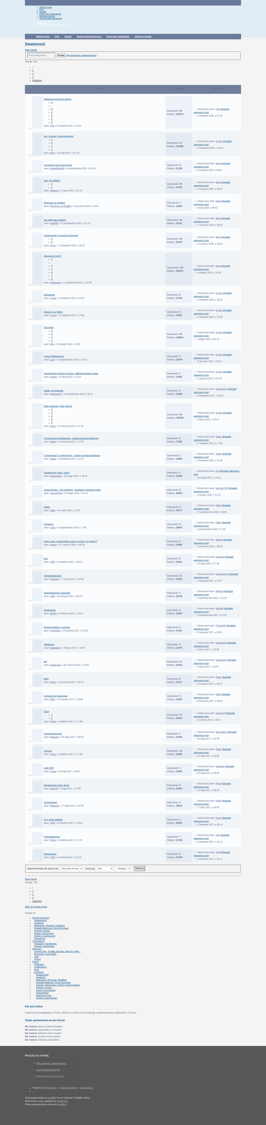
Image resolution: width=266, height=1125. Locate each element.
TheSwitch (55, 630)
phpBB (51, 1098)
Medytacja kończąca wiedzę (57, 99)
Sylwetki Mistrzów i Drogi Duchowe (51, 928)
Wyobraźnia (49, 610)
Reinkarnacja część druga (56, 785)
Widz (52, 699)
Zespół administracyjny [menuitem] (49, 18)
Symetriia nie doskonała (55, 696)
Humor (37, 959)
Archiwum (39, 972)
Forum (35, 962)
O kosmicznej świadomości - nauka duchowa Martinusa (71, 438)
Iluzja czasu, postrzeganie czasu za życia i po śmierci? (70, 541)
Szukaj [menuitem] (41, 12)
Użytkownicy (40, 967)
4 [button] (33, 77)
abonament (49, 295)
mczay (219, 141)
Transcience (38, 941)
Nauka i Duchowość (44, 933)
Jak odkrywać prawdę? (55, 220)
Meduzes (54, 737)
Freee (53, 682)
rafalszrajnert (222, 574)
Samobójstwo (50, 802)
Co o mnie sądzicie (53, 819)
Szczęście (49, 327)
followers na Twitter (53, 312)
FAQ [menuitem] (40, 9)
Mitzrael (220, 591)
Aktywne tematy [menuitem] (45, 16)
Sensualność (50, 854)
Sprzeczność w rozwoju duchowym (61, 235)
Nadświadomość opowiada (57, 593)
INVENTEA (62, 1101)
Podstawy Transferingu (45, 943)
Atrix (52, 344)
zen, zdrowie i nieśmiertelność (58, 136)
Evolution (54, 579)
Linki (36, 956)
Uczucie (48, 751)
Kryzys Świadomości (54, 356)
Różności (36, 949)
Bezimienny (221, 732)
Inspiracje (39, 923)
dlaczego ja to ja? (52, 256)
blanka (53, 544)
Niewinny (54, 190)
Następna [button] (37, 80)
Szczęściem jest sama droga (58, 165)
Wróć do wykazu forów (36, 907)
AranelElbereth (57, 168)
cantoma (220, 557)
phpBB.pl (62, 1104)
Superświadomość (53, 733)
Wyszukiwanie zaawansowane (82, 55)
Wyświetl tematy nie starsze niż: (55, 868)
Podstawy (39, 964)
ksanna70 (220, 713)
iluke (52, 153)
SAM (52, 562)
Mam (46, 679)
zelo (218, 835)
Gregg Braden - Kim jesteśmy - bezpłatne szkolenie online (72, 490)
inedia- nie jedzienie (53, 390)
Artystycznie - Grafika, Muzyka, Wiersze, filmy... (57, 951)
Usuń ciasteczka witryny (48, 1070)
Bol (45, 661)
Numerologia (42, 993)
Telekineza (49, 644)
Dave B (53, 788)
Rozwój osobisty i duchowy (57, 627)
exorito (53, 377)
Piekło (47, 507)
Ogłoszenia (39, 938)
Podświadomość (52, 837)
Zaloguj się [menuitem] (41, 23)
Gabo (52, 510)
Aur (217, 471)
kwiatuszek (55, 282)
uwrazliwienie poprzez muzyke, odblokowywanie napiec (71, 373)
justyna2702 (56, 493)
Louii (52, 359)
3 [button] (33, 74)
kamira (53, 613)
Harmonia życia (43, 995)
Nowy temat (31, 50)
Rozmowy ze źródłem (54, 203)
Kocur (53, 245)
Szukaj (60, 55)
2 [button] (33, 70)
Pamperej (48, 524)
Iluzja (46, 711)
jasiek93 (54, 223)
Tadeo (53, 441)
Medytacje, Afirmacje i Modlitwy (49, 925)
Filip (52, 126)
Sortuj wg (99, 868)
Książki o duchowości (44, 936)
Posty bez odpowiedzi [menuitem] (48, 14)
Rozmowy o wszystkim (45, 954)
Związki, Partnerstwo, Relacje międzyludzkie (58, 985)
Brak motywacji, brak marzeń (58, 406)
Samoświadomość (53, 576)
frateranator (56, 476)
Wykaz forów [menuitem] (44, 7)
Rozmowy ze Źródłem (60, 206)
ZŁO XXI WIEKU (52, 180)
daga (218, 163)
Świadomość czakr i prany (56, 472)
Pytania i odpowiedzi (44, 946)
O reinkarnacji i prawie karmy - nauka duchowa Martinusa (72, 455)
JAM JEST (49, 768)
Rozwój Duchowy (40, 918)
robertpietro (221, 389)
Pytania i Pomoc (42, 931)
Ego (46, 558)
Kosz (36, 969)
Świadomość (35, 44)
